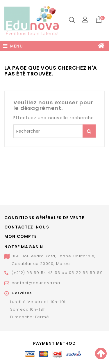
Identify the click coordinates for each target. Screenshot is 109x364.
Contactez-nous (26, 227)
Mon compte (20, 236)
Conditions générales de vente (44, 218)
